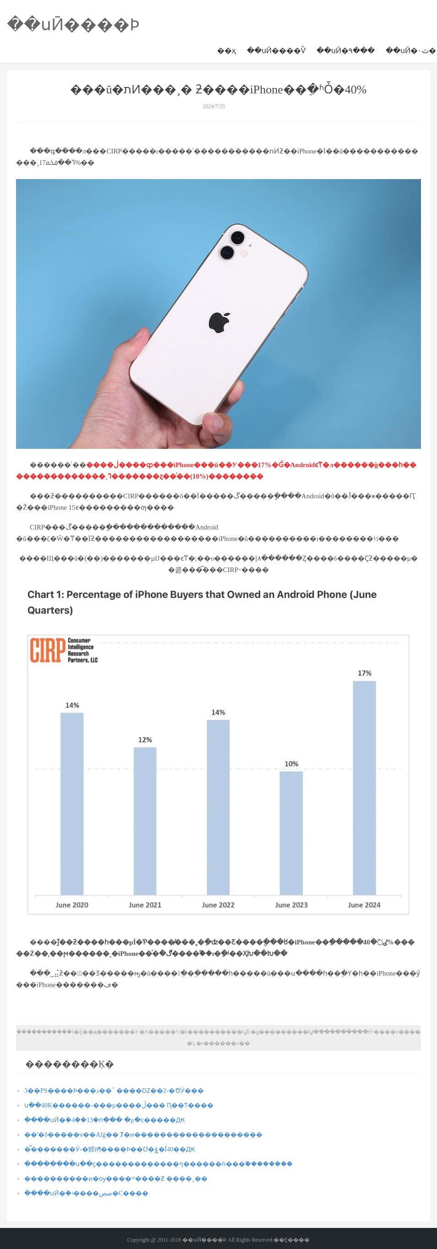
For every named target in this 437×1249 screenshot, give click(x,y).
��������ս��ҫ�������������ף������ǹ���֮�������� (158, 1164)
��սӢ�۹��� (346, 51)
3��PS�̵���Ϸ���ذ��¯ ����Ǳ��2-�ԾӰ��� (114, 1090)
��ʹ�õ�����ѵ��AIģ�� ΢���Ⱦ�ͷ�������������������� (143, 1134)
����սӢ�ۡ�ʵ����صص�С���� (86, 1193)
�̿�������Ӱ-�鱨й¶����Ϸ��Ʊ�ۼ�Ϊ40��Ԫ (109, 1149)
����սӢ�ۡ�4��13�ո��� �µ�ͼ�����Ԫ (104, 1120)
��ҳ (226, 51)
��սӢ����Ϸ (73, 25)
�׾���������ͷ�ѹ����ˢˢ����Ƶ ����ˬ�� (116, 1178)
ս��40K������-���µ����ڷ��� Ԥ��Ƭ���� (118, 1105)
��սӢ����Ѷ (276, 51)
